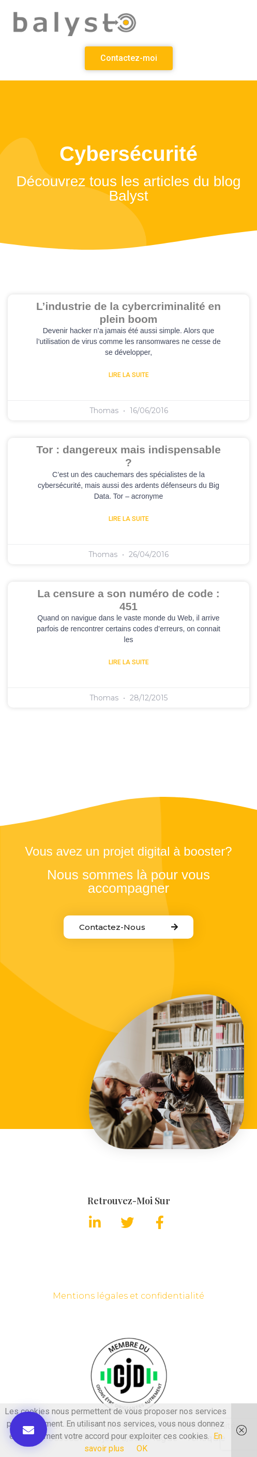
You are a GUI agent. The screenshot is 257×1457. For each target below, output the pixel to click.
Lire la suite (129, 375)
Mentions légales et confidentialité (128, 1296)
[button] (129, 58)
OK (142, 1448)
